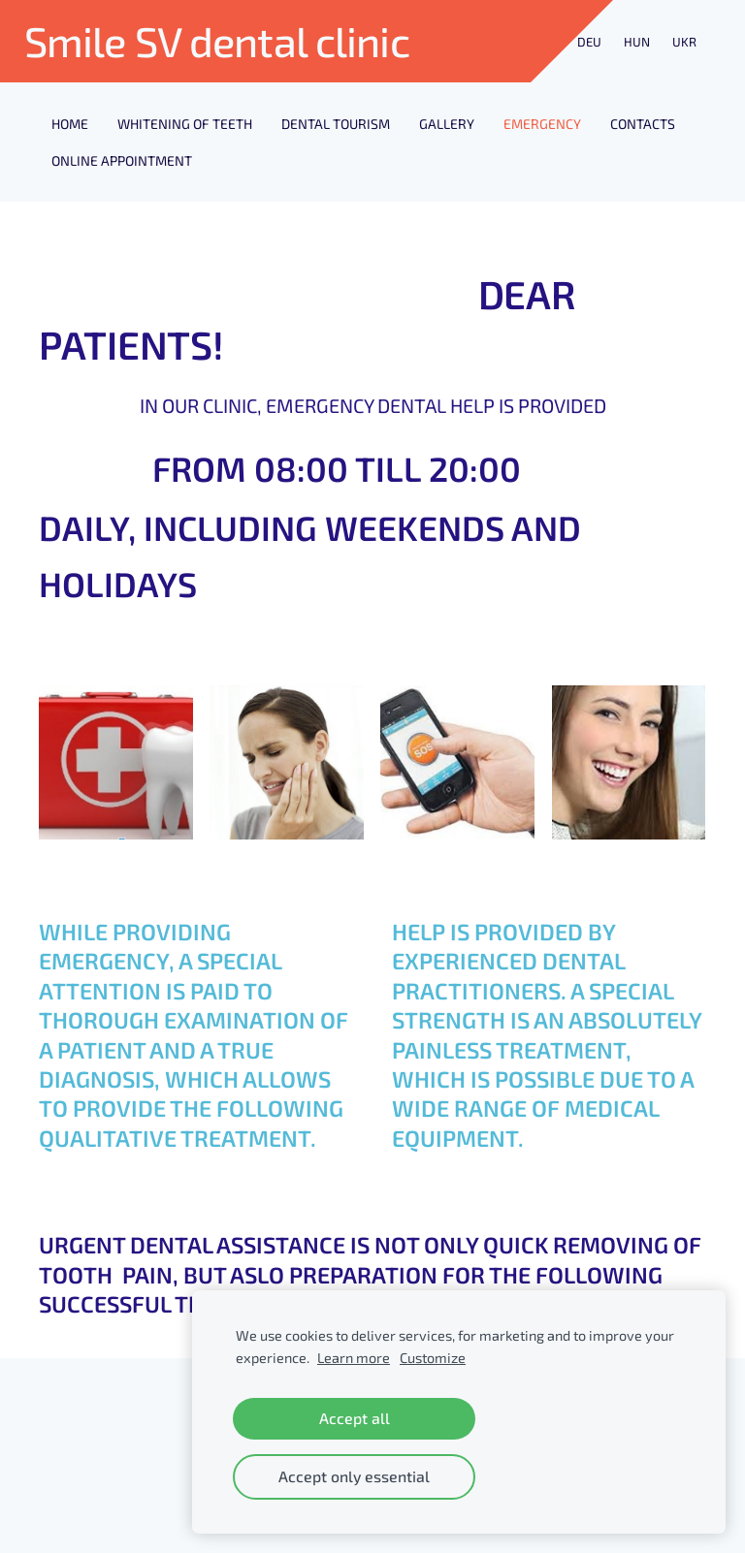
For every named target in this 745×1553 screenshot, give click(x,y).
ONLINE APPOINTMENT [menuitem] (121, 160)
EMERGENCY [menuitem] (542, 123)
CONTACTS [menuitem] (642, 123)
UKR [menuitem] (684, 41)
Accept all (354, 1418)
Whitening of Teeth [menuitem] (184, 123)
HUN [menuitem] (637, 41)
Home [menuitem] (69, 123)
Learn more (353, 1357)
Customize (433, 1357)
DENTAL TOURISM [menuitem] (335, 123)
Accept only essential (354, 1476)
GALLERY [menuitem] (446, 123)
